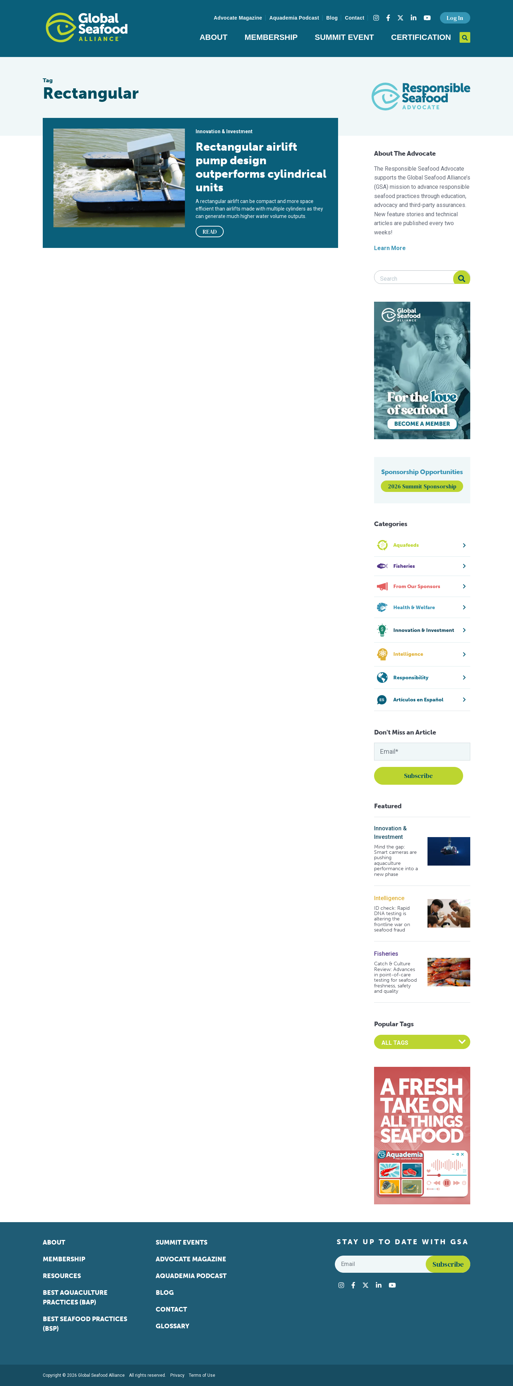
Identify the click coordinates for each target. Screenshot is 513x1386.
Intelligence (389, 898)
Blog (332, 18)
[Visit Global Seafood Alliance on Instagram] (376, 18)
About (213, 37)
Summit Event (344, 37)
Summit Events (181, 1242)
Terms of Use (202, 1375)
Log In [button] (455, 18)
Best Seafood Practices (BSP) (85, 1324)
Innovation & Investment (390, 832)
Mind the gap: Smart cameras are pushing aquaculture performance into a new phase (396, 860)
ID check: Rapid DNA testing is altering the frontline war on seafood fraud (392, 919)
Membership (270, 37)
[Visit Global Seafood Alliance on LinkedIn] (413, 18)
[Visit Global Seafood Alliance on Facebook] (388, 18)
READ (210, 231)
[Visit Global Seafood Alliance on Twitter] (400, 18)
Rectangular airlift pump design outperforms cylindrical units (261, 167)
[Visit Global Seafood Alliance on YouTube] (427, 18)
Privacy (177, 1375)
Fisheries (386, 953)
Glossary (173, 1326)
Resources (62, 1276)
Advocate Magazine (238, 18)
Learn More (390, 248)
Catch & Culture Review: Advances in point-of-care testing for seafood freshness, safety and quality (395, 977)
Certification (421, 37)
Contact (354, 18)
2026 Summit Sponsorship (422, 486)
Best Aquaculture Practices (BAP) (75, 1297)
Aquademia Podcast (294, 18)
